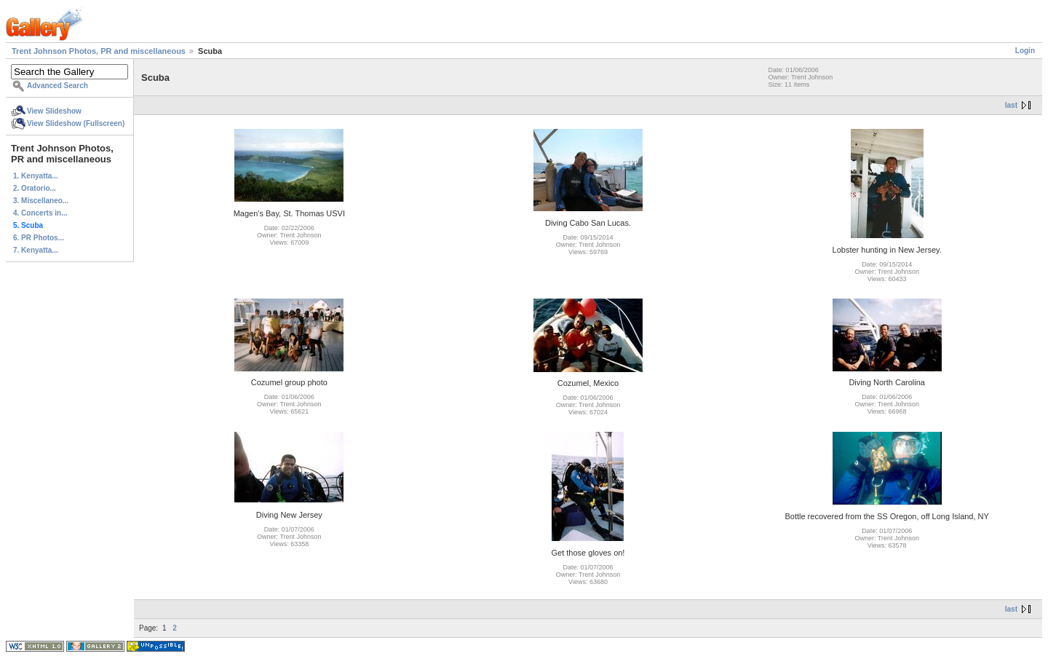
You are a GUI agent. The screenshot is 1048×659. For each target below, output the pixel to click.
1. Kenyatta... (35, 176)
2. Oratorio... (34, 188)
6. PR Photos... (38, 238)
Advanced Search (57, 86)
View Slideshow (54, 111)
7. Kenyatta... (35, 250)
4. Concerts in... (40, 213)
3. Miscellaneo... (40, 201)
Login (1025, 51)
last (1011, 105)
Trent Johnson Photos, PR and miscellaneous (99, 51)
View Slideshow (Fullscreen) (75, 123)
